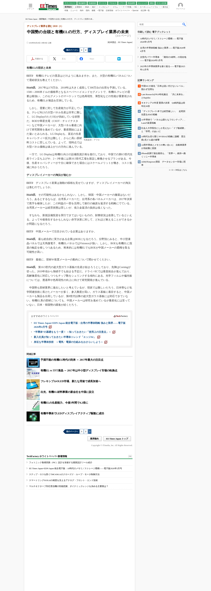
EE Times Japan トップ (117, 438)
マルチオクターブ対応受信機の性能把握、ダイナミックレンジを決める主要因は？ (68, 486)
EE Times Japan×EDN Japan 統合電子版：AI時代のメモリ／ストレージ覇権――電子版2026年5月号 (75, 468)
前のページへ (72, 50)
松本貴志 (112, 42)
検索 (184, 24)
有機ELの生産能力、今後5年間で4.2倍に (64, 402)
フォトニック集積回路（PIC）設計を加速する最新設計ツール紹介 (60, 462)
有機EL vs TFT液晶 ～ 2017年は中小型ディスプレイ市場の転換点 (79, 370)
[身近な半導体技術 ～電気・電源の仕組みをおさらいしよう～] (70, 342)
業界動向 (42, 19)
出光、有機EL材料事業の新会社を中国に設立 (67, 392)
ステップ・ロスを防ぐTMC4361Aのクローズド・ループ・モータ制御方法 (64, 474)
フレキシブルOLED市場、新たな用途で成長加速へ (71, 381)
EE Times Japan (31, 19)
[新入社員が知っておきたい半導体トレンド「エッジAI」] (67, 337)
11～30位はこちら (179, 170)
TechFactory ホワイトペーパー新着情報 (47, 456)
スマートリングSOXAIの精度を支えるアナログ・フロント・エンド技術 (63, 480)
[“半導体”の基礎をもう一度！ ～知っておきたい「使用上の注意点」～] (74, 332)
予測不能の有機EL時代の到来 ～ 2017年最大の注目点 (72, 359)
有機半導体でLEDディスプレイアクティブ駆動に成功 (72, 413)
